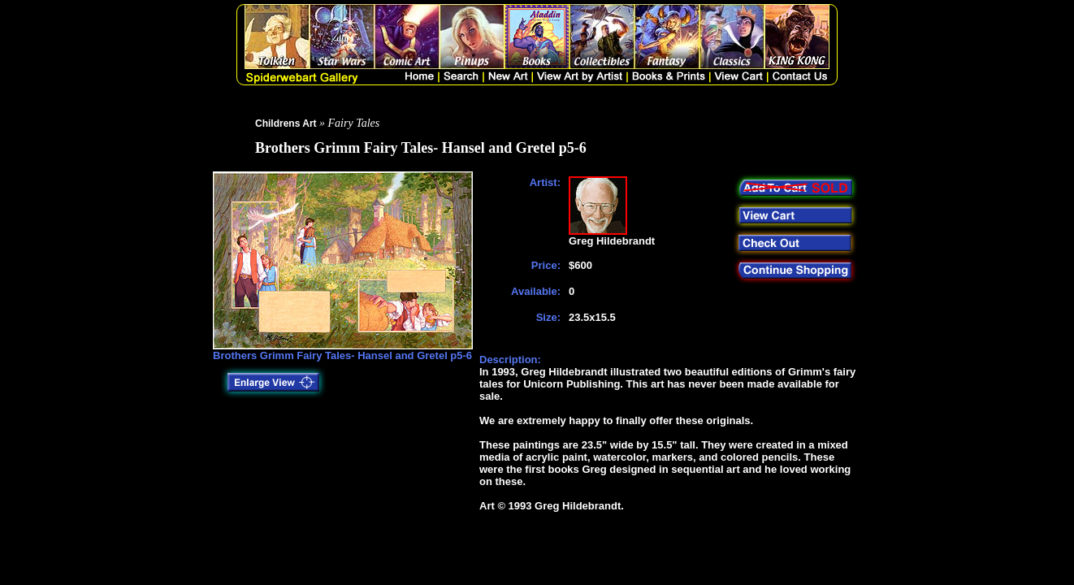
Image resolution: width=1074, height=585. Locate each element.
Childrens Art (286, 123)
